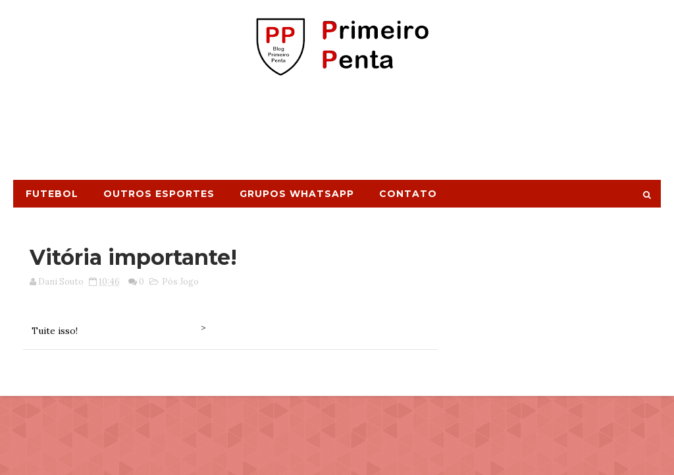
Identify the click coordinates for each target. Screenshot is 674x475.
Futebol (52, 194)
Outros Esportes (159, 194)
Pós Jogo (180, 281)
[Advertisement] (337, 133)
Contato (408, 194)
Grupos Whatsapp (297, 194)
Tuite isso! (55, 331)
